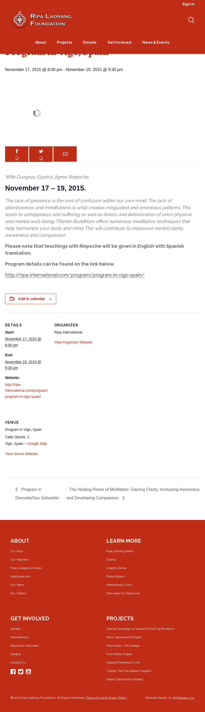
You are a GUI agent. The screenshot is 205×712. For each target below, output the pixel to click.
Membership (19, 637)
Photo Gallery (115, 576)
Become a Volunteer (24, 645)
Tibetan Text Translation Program (128, 671)
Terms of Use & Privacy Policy (106, 697)
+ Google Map (35, 444)
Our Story (17, 551)
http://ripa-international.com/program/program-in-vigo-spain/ (74, 275)
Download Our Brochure (122, 593)
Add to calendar (31, 299)
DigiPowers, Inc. (184, 697)
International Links (119, 585)
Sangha (15, 654)
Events (111, 559)
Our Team (17, 585)
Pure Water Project (119, 654)
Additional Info (20, 576)
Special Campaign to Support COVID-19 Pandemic (140, 629)
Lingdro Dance (116, 568)
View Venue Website (21, 454)
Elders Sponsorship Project (124, 679)
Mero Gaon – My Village (123, 645)
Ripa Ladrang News (119, 551)
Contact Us (18, 662)
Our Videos (18, 593)
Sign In (188, 4)
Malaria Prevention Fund (123, 662)
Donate (15, 629)
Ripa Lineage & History (26, 568)
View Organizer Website (73, 342)
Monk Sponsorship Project (124, 637)
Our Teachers (19, 559)
